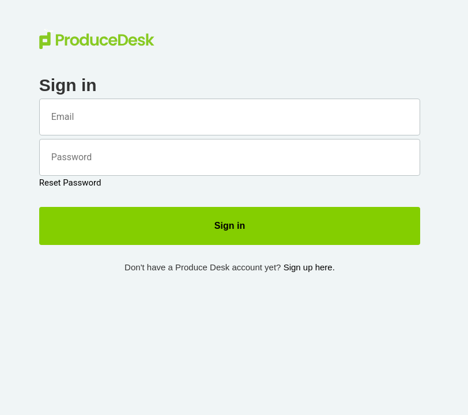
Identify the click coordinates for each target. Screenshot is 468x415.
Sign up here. (309, 267)
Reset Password (70, 183)
